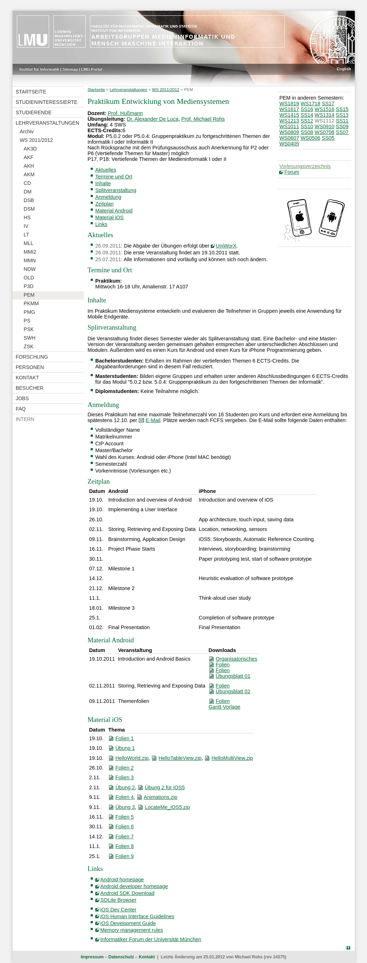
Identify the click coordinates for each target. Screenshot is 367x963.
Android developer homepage (134, 886)
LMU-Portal (91, 69)
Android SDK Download (127, 893)
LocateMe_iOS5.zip (167, 807)
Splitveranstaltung (115, 190)
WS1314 (324, 115)
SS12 (307, 121)
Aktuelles (105, 170)
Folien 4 (124, 797)
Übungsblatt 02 (233, 691)
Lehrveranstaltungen (47, 123)
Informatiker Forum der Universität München (150, 939)
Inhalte (103, 183)
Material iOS (109, 217)
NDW (29, 269)
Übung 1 (125, 748)
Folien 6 (124, 826)
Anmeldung (108, 197)
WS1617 (289, 109)
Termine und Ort (113, 176)
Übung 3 (125, 807)
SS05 (328, 138)
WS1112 (324, 121)
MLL (28, 243)
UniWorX (226, 246)
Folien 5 (124, 817)
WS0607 (289, 138)
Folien (223, 664)
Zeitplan (104, 204)
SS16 (307, 109)
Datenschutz (121, 956)
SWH (29, 338)
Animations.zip (160, 797)
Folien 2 (124, 768)
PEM (29, 295)
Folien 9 (124, 856)
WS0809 (289, 132)
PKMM (31, 303)
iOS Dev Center (118, 909)
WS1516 (324, 109)
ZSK (28, 346)
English (344, 69)
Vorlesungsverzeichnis (304, 166)
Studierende (34, 112)
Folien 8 (124, 846)
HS (27, 217)
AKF (28, 157)
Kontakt (27, 377)
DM (28, 192)
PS (27, 321)
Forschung (32, 357)
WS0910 (324, 126)
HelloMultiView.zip (232, 758)
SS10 (307, 126)
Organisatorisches (236, 659)
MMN (29, 260)
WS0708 (324, 132)
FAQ (21, 409)
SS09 (342, 126)
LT (26, 235)
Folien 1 (124, 738)
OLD (29, 278)
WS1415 (289, 115)
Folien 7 (124, 836)
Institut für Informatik (39, 69)
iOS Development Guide (128, 923)
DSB (29, 200)
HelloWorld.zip (132, 758)
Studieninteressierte (46, 102)
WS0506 (310, 138)
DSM (29, 209)
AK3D (30, 149)
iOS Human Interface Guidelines (137, 916)
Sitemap (70, 69)
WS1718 (310, 103)
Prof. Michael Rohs (203, 119)
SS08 (307, 132)
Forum (291, 172)
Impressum (92, 956)
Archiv (27, 131)
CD (27, 183)
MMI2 (30, 252)
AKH (29, 166)
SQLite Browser (118, 900)
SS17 (328, 103)
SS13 (342, 115)
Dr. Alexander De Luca (152, 119)
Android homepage (122, 879)
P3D (28, 286)
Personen (30, 367)
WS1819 (289, 103)
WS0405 (289, 144)
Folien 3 (124, 777)
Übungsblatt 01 (233, 676)
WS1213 (289, 121)
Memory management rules (131, 930)
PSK (29, 329)
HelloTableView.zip (179, 758)
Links (101, 224)
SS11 (342, 121)
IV (26, 226)
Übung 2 (125, 787)
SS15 (342, 109)
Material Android (114, 211)
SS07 (342, 132)
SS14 (307, 115)
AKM (29, 174)
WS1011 (289, 126)
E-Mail (153, 420)
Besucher (30, 388)
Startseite (31, 92)
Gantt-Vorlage (224, 707)
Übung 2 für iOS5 (165, 787)
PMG (29, 312)
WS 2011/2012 (36, 140)
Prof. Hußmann (125, 113)
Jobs (22, 398)
